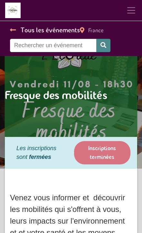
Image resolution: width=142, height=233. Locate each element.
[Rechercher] (103, 45)
